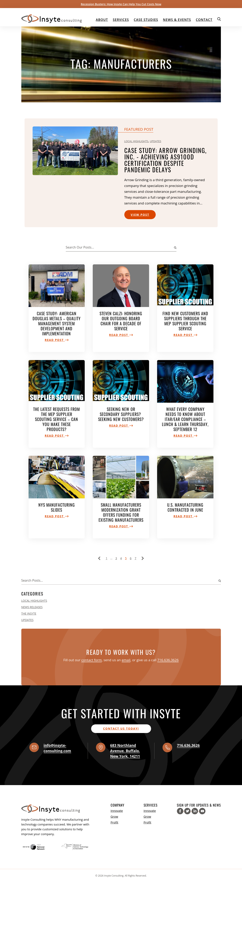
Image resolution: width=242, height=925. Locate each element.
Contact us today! (121, 728)
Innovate (117, 811)
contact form (91, 660)
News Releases (32, 607)
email (126, 660)
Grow (114, 816)
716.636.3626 (168, 660)
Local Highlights (136, 141)
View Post (140, 215)
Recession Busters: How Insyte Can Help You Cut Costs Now (121, 4)
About (102, 19)
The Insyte (28, 613)
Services (121, 19)
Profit (114, 822)
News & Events (177, 19)
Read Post (56, 340)
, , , (125, 751)
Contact (204, 19)
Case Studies (146, 19)
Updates (155, 141)
